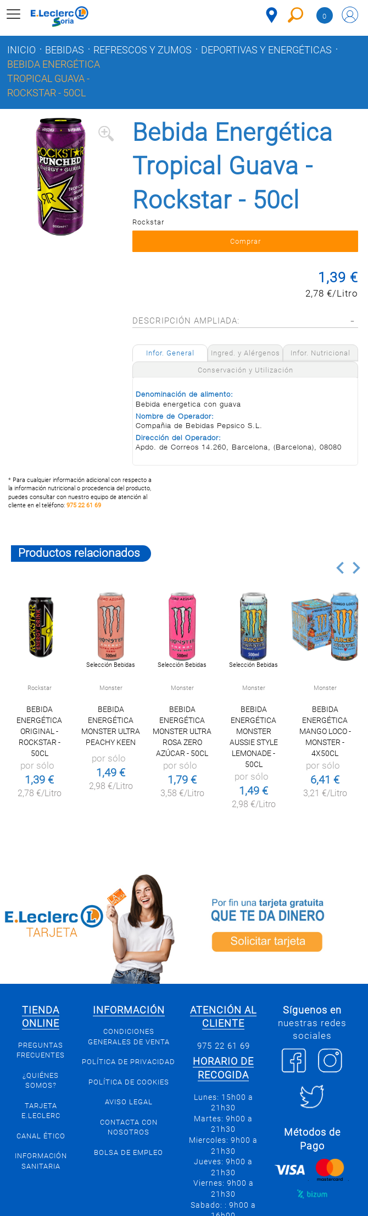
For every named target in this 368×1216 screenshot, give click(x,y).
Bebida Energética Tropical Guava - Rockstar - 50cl (53, 78)
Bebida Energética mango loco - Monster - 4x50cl (325, 731)
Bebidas (64, 50)
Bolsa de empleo (128, 1152)
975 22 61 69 (83, 505)
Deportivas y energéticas (266, 50)
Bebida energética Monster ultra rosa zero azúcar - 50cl (182, 731)
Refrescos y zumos (142, 50)
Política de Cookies (128, 1082)
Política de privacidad (128, 1062)
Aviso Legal (129, 1102)
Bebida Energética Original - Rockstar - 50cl (39, 731)
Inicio (21, 50)
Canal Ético (40, 1136)
